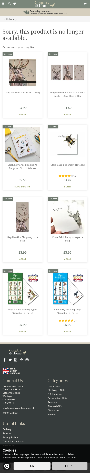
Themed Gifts (55, 406)
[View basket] (85, 4)
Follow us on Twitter (10, 360)
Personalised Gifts (57, 398)
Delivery (7, 429)
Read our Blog (16, 360)
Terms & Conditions (13, 441)
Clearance (53, 410)
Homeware (54, 386)
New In (51, 414)
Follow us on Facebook (5, 360)
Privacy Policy (10, 437)
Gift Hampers (55, 394)
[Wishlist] (15, 4)
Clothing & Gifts (56, 390)
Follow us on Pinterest (21, 360)
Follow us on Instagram (27, 360)
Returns (7, 433)
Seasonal (52, 402)
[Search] (9, 3)
